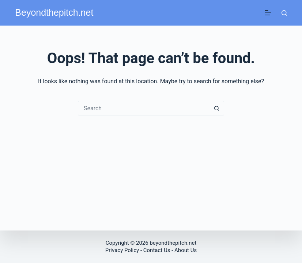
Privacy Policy (122, 250)
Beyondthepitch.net (54, 12)
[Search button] (216, 108)
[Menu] (268, 12)
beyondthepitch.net (173, 243)
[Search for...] (143, 108)
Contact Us (156, 250)
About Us (185, 250)
